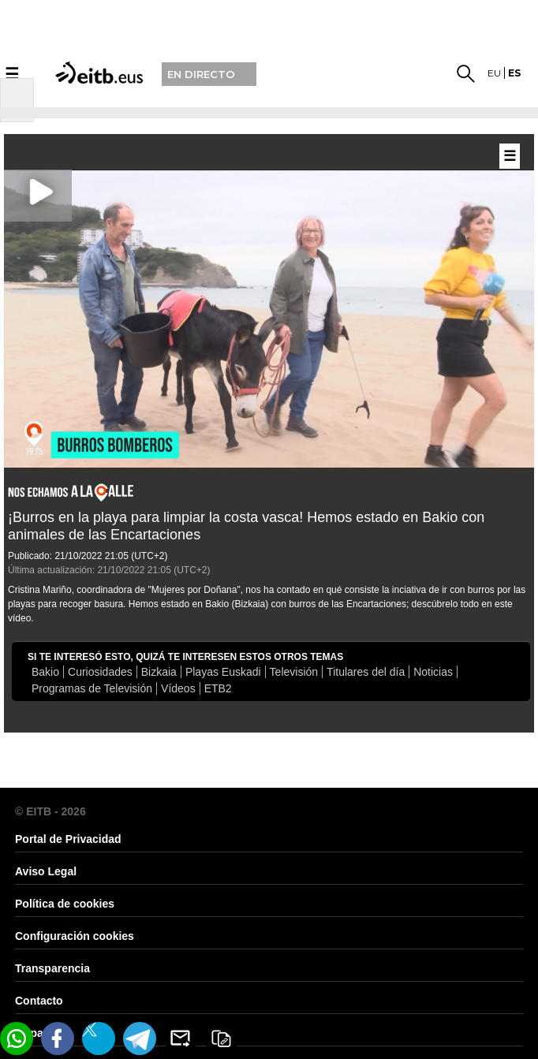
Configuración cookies (74, 936)
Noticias (433, 672)
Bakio (45, 672)
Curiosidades (100, 672)
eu (494, 73)
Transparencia (52, 968)
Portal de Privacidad (68, 839)
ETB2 (218, 688)
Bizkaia (159, 672)
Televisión (294, 672)
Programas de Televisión (92, 688)
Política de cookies (64, 903)
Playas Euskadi (223, 672)
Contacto (39, 1000)
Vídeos (178, 688)
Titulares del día (366, 672)
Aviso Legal (46, 871)
